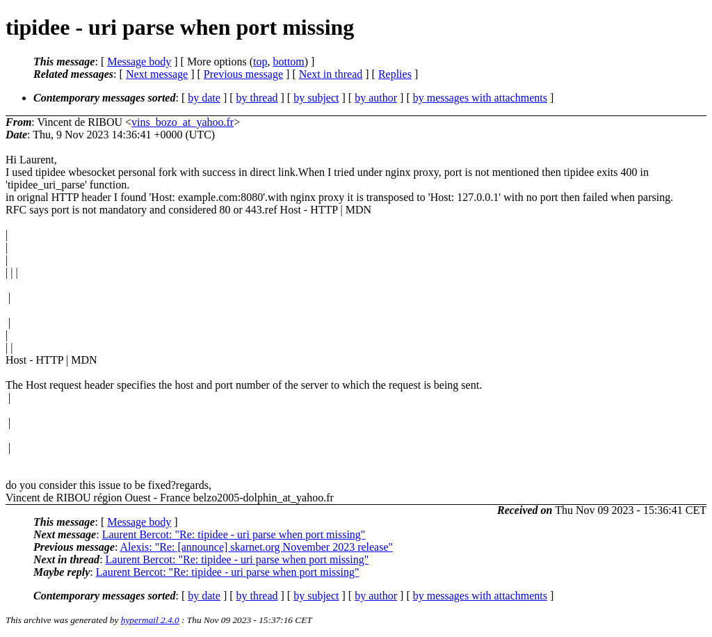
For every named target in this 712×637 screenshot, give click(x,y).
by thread (257, 98)
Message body (139, 61)
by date (204, 98)
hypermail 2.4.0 (150, 620)
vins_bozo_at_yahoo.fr (182, 122)
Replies (395, 74)
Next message (157, 74)
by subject (316, 98)
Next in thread (331, 74)
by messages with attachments (480, 98)
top (260, 61)
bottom (288, 61)
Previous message (243, 74)
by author (376, 98)
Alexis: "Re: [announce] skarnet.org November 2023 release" (256, 547)
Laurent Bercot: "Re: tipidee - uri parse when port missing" (234, 534)
